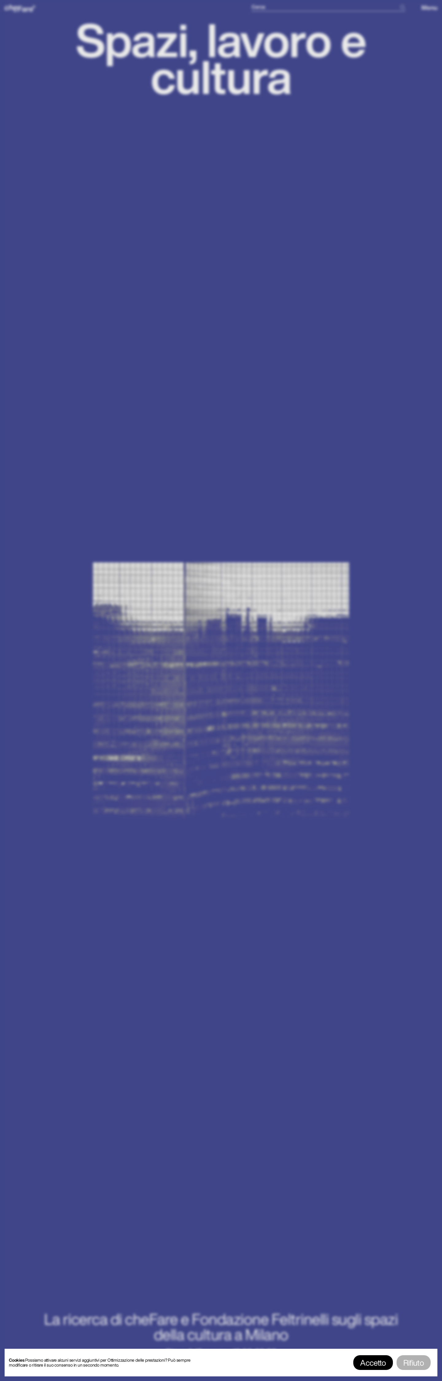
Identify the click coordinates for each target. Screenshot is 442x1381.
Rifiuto (413, 1363)
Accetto (373, 1363)
